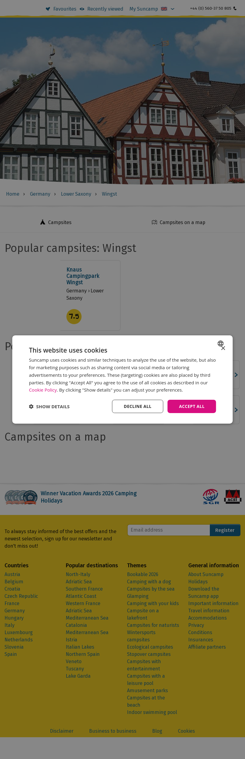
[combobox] (221, 343)
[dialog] (122, 379)
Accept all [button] (191, 406)
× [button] (223, 348)
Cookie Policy (43, 390)
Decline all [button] (137, 406)
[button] (49, 406)
